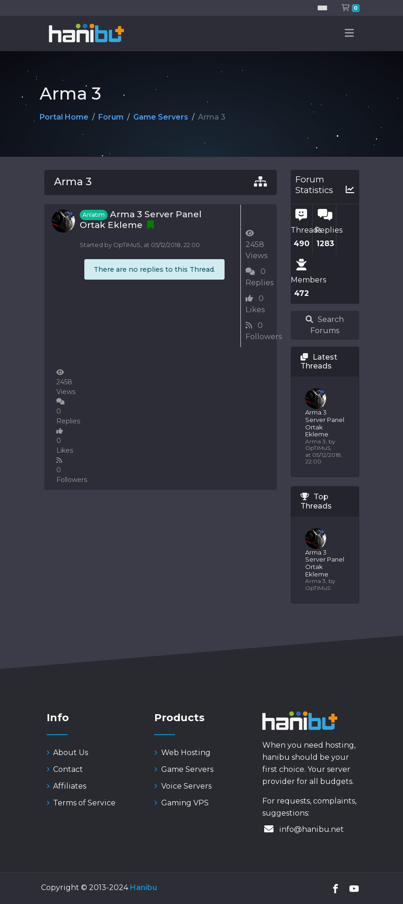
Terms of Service (81, 802)
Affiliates (67, 786)
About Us (68, 752)
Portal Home (64, 117)
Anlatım (93, 214)
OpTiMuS (127, 244)
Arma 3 (73, 181)
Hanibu (143, 887)
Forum (110, 117)
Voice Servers (183, 786)
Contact (65, 769)
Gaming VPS (181, 802)
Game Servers (160, 117)
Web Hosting (182, 752)
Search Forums (325, 325)
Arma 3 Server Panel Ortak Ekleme (141, 219)
